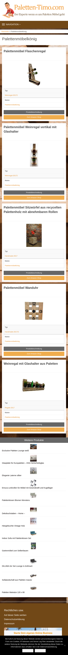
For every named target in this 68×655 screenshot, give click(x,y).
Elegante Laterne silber (11, 475)
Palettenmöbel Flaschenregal (25, 51)
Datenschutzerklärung (14, 619)
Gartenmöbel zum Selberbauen (15, 551)
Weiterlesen (40, 651)
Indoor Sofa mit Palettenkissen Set (16, 538)
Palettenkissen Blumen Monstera (16, 500)
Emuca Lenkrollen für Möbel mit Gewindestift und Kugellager (27, 488)
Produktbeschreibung (34, 112)
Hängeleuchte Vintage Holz (13, 526)
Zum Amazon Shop (34, 117)
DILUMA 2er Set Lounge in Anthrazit (17, 566)
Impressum (9, 623)
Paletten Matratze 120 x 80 (13, 592)
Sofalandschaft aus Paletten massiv (17, 580)
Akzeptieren (27, 651)
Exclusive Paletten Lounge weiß (15, 451)
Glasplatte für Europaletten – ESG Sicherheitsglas (23, 463)
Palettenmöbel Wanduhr (21, 287)
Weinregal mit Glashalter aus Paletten (31, 363)
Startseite (5, 31)
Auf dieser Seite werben (15, 615)
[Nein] (64, 645)
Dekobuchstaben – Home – (13, 513)
